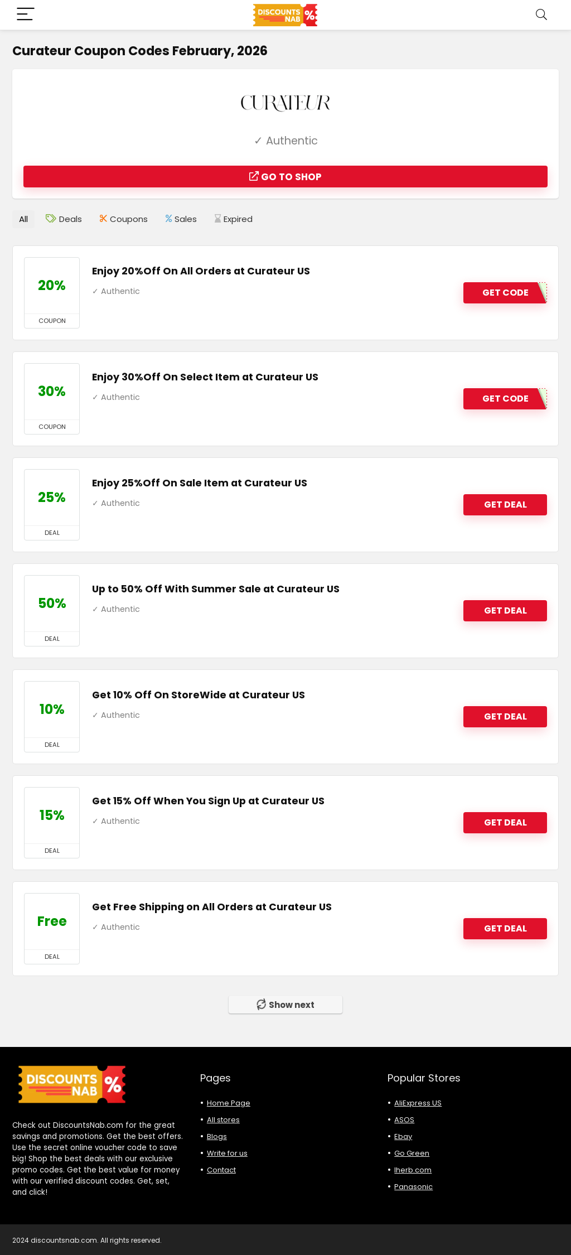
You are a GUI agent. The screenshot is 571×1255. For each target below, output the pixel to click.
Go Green (411, 1152)
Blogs (217, 1136)
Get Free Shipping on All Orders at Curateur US (212, 906)
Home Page (228, 1102)
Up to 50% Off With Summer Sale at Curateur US (216, 588)
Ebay (403, 1136)
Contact (221, 1169)
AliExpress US (418, 1102)
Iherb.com (413, 1169)
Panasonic (413, 1186)
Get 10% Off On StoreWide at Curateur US (198, 694)
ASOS (404, 1119)
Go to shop (285, 177)
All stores (223, 1119)
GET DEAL (505, 504)
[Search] (541, 15)
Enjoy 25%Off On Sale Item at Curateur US (199, 482)
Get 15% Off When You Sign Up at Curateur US (208, 800)
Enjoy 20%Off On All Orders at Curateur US (201, 270)
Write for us (227, 1152)
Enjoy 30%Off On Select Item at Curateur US (205, 376)
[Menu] (25, 15)
